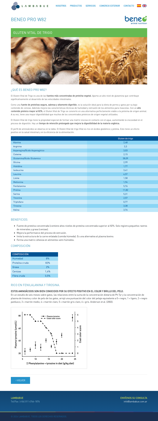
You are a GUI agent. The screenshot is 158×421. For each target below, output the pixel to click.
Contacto (129, 5)
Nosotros (61, 5)
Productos (76, 5)
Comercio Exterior (109, 5)
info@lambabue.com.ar (135, 401)
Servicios (91, 5)
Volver (20, 380)
